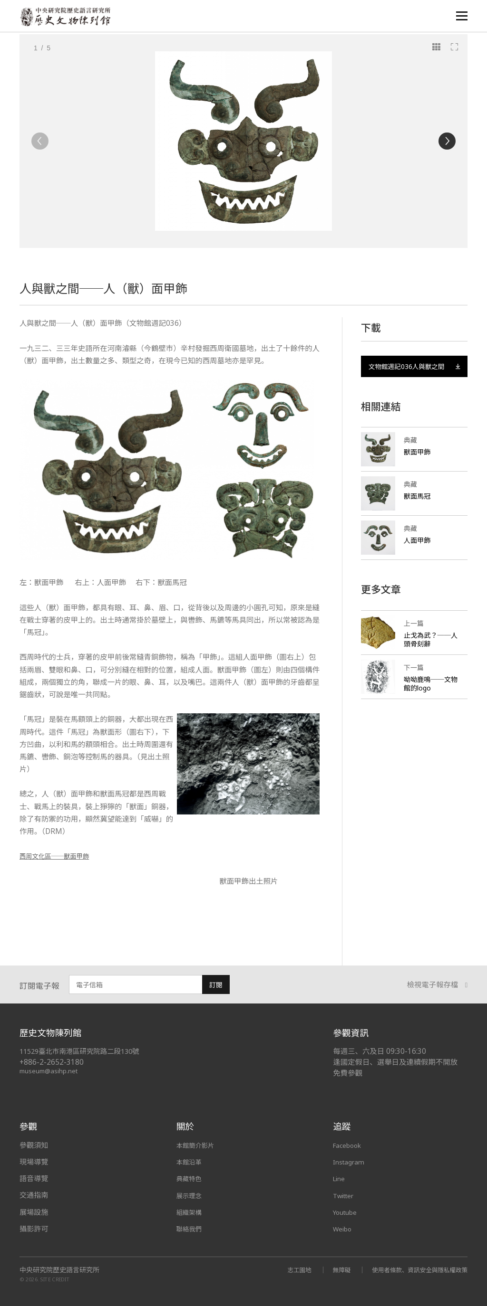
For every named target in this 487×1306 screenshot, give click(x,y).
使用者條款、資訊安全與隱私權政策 (414, 1269)
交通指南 (33, 1195)
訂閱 (216, 984)
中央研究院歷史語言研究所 (59, 1269)
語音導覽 (33, 1178)
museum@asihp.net (50, 1070)
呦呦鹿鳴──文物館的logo (429, 696)
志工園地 (285, 1269)
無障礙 (330, 1269)
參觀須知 (33, 1145)
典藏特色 (190, 1178)
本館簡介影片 (198, 1145)
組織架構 (190, 1212)
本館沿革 (190, 1161)
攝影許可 (33, 1228)
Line (340, 1178)
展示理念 (190, 1195)
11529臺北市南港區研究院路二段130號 (84, 1051)
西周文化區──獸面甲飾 (59, 856)
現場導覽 (33, 1161)
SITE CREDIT (55, 1278)
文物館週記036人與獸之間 (414, 372)
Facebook (349, 1145)
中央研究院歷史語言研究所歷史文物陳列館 (67, 17)
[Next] (447, 141)
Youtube (347, 1212)
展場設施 (33, 1212)
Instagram (350, 1161)
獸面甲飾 (418, 464)
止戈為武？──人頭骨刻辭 (429, 652)
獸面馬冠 (418, 508)
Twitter (346, 1195)
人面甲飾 (418, 553)
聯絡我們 (190, 1228)
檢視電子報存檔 (437, 985)
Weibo (344, 1228)
